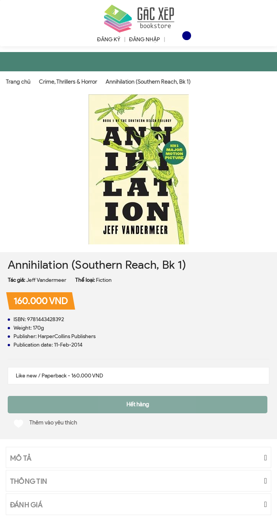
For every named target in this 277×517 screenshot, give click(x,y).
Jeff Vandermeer (46, 280)
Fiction (104, 280)
